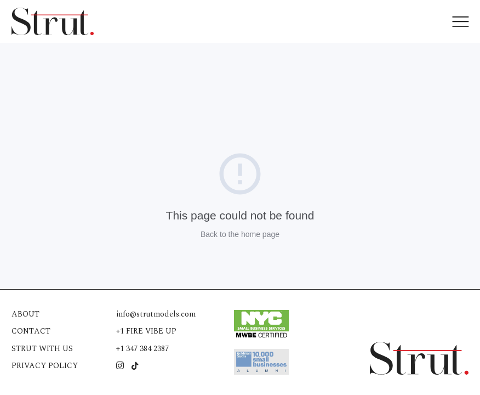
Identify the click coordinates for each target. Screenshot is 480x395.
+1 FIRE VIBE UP (146, 331)
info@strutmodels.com (156, 314)
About (25, 314)
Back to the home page (240, 234)
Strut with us (42, 348)
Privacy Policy (45, 365)
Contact (31, 331)
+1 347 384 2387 (142, 348)
